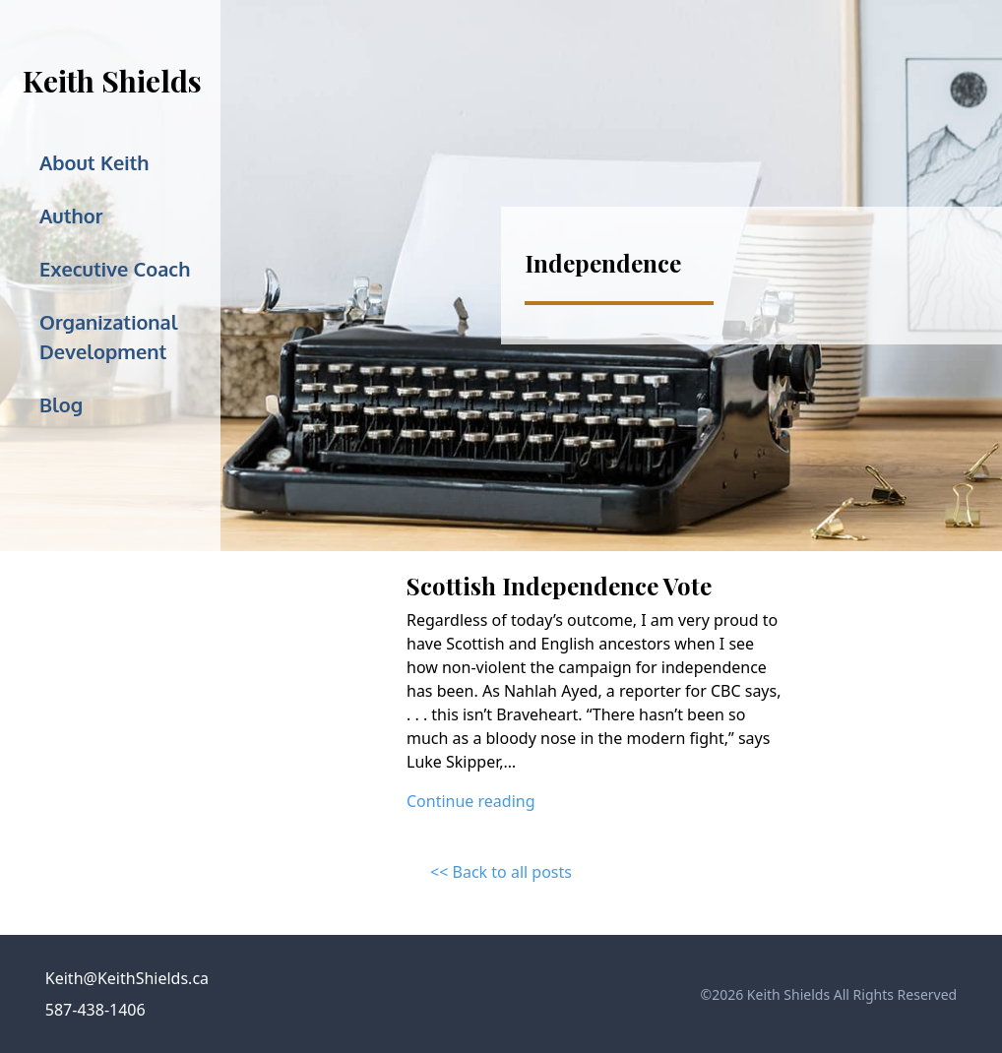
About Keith (94, 162)
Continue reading (471, 801)
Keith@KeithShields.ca (127, 978)
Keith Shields (112, 80)
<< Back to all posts (501, 872)
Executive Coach (114, 268)
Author (70, 215)
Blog (61, 404)
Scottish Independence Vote (559, 585)
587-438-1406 (95, 1010)
